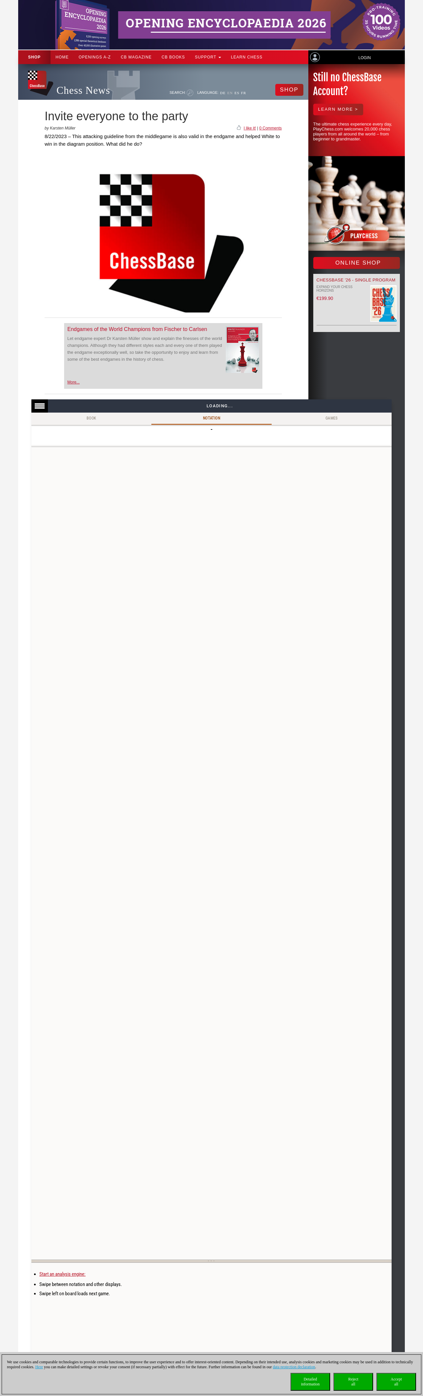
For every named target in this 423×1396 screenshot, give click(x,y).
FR (243, 93)
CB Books (173, 57)
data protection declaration (294, 1367)
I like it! (250, 128)
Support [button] (208, 57)
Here (39, 1367)
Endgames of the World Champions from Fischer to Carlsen (137, 329)
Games (332, 418)
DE (223, 93)
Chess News (83, 90)
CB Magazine (136, 57)
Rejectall (353, 1381)
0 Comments (270, 128)
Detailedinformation (310, 1381)
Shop (34, 57)
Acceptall (396, 1381)
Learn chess (247, 57)
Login (364, 57)
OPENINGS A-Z (95, 57)
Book (91, 418)
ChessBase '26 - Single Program (356, 279)
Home (62, 57)
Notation (211, 418)
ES (236, 93)
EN (230, 93)
